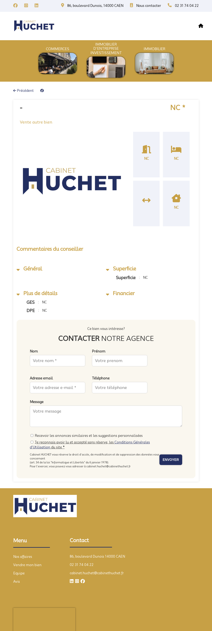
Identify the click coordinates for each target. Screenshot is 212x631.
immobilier (154, 49)
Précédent (23, 91)
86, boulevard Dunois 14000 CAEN (97, 556)
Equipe (19, 573)
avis (168, 26)
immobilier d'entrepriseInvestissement (106, 48)
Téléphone (101, 378)
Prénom (98, 351)
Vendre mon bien (27, 565)
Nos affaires (77, 26)
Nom (34, 351)
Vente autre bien (36, 122)
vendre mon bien (113, 26)
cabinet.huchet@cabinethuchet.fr (97, 573)
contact (190, 26)
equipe (148, 26)
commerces (57, 49)
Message (36, 402)
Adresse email (41, 378)
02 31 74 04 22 (82, 565)
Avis (16, 582)
